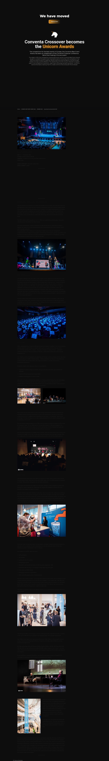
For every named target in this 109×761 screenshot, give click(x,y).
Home (18, 109)
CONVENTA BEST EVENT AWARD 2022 (28, 109)
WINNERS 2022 (40, 109)
